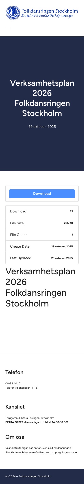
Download (42, 193)
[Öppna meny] (8, 28)
